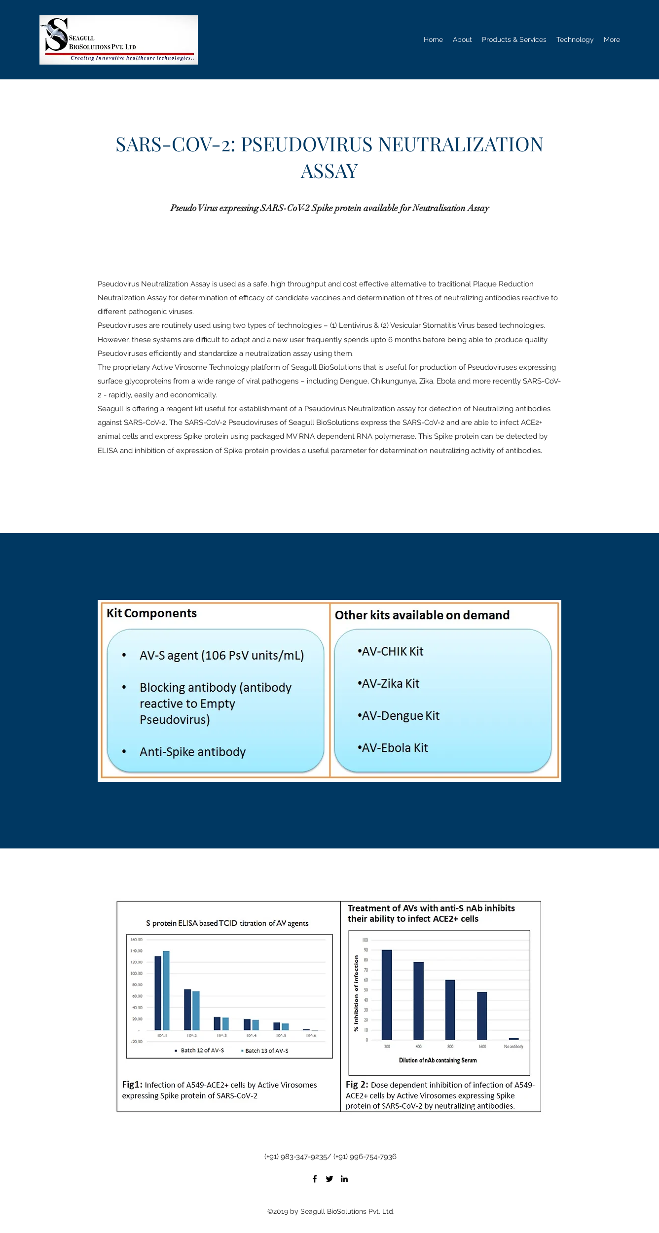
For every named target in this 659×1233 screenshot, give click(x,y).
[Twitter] (329, 1179)
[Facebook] (315, 1179)
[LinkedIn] (344, 1179)
